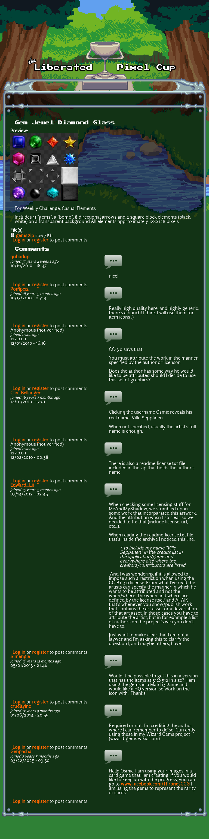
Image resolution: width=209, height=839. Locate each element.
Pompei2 (19, 289)
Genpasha (20, 752)
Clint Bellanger (25, 393)
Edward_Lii (22, 485)
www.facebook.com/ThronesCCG (155, 784)
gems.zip (25, 236)
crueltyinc (20, 707)
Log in (19, 240)
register (40, 240)
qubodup (19, 257)
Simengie (20, 657)
